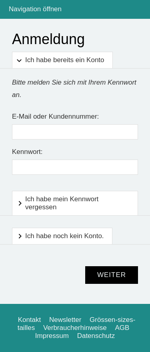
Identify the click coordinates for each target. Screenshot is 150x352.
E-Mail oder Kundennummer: (55, 116)
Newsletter (65, 320)
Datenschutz (96, 336)
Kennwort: (27, 152)
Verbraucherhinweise (75, 328)
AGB (122, 328)
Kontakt (29, 320)
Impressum (52, 336)
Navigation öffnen (35, 9)
